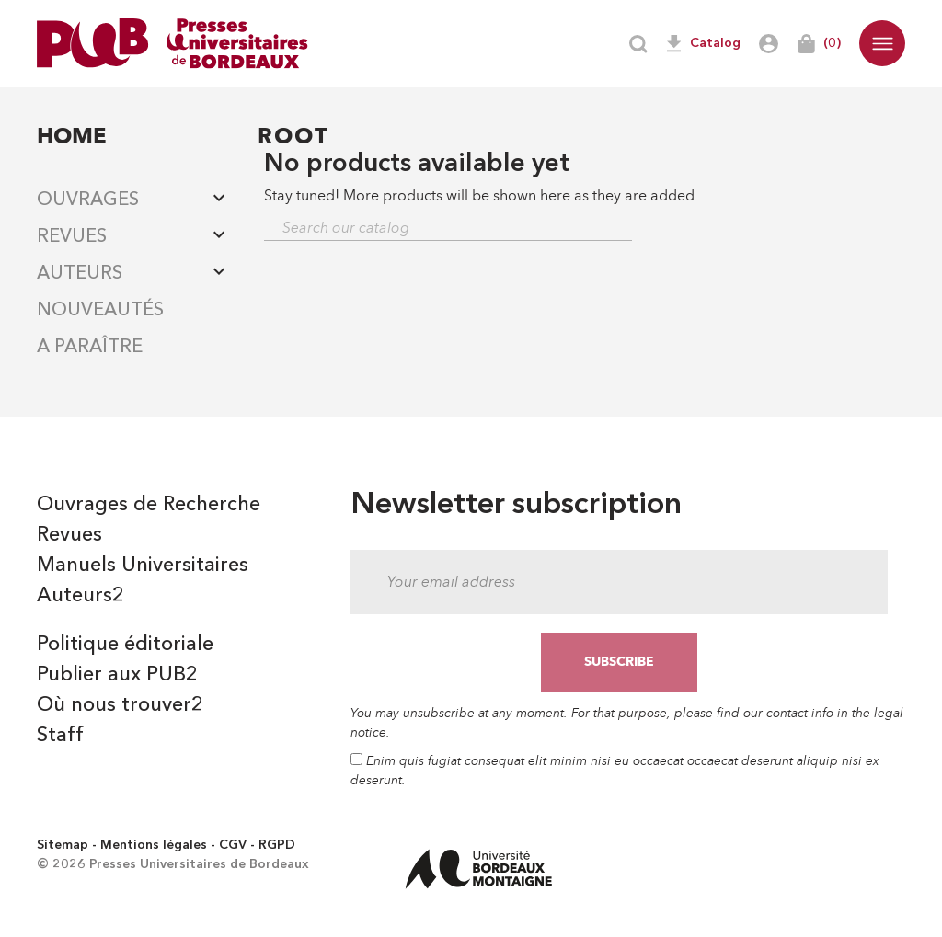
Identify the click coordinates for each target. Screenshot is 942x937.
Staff (60, 736)
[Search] (448, 228)
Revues (72, 237)
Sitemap (62, 845)
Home (72, 135)
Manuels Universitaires (142, 565)
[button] (882, 43)
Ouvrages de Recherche (148, 505)
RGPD (276, 845)
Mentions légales (153, 845)
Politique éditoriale (125, 644)
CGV (233, 845)
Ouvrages (88, 200)
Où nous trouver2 (120, 705)
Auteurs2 (80, 596)
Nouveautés (100, 311)
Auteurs (79, 274)
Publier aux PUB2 (117, 675)
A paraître (90, 347)
